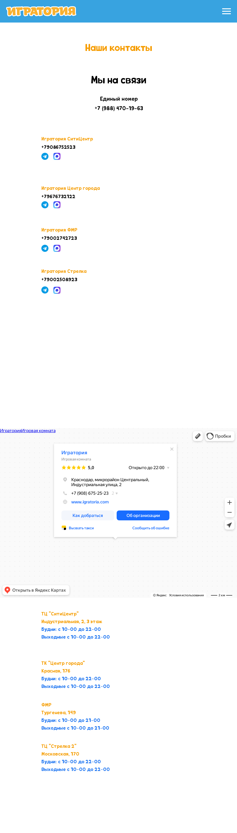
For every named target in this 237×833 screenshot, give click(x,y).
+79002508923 (59, 279)
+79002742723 (59, 238)
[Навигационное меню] (226, 11)
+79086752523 (58, 147)
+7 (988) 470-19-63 (119, 108)
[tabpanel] (118, 513)
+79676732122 (58, 196)
